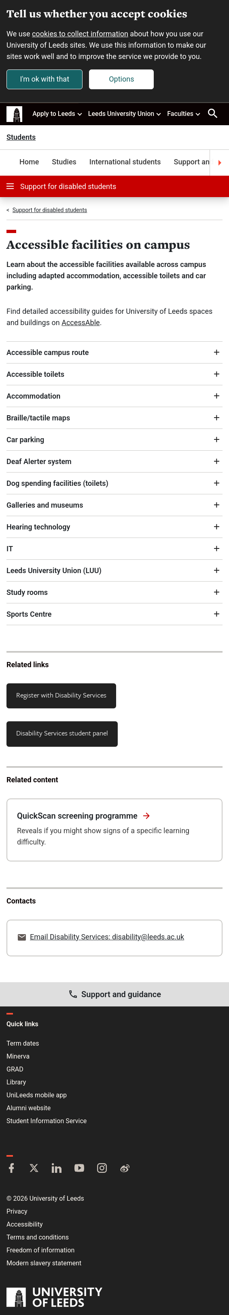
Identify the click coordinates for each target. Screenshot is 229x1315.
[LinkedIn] (56, 1169)
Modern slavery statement (43, 1263)
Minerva (18, 1056)
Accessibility (24, 1224)
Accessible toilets (35, 374)
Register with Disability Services (61, 695)
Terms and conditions (37, 1237)
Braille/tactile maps (38, 418)
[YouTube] (79, 1169)
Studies (64, 162)
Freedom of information (40, 1250)
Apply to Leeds (57, 113)
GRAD (14, 1069)
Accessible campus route (47, 352)
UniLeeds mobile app (36, 1095)
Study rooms (27, 592)
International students (125, 162)
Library (16, 1082)
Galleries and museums (44, 505)
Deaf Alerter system (39, 461)
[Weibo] (124, 1169)
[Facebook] (11, 1169)
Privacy (17, 1211)
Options (121, 79)
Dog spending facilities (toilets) (57, 483)
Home (29, 162)
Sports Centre (29, 614)
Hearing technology (38, 527)
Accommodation (33, 396)
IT (9, 548)
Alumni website (28, 1108)
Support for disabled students (61, 186)
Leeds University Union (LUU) (54, 570)
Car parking (25, 439)
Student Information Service (46, 1121)
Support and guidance (114, 994)
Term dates (22, 1043)
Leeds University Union (125, 113)
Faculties (184, 113)
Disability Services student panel (62, 733)
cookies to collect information (80, 33)
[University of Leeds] (54, 1298)
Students (21, 137)
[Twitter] (34, 1169)
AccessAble (80, 322)
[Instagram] (101, 1169)
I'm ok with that (44, 79)
